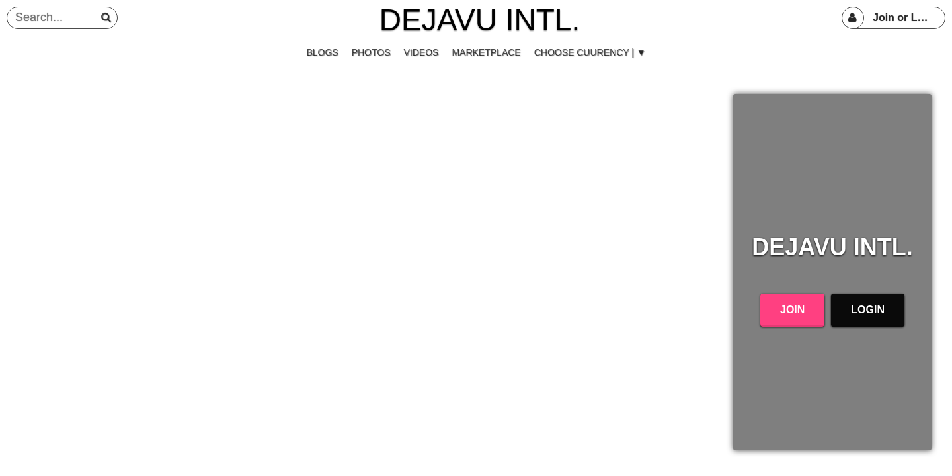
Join (792, 309)
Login (868, 309)
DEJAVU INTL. (479, 20)
